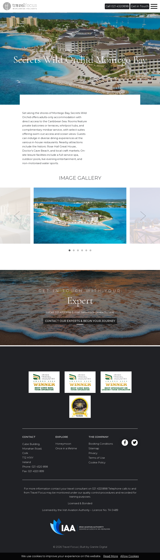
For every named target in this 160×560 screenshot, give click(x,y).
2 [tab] (74, 250)
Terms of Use (97, 457)
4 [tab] (82, 250)
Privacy (93, 453)
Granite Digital (98, 546)
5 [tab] (86, 250)
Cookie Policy (97, 462)
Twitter (134, 442)
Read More (110, 556)
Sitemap (94, 448)
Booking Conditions (101, 443)
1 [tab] (69, 250)
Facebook (125, 442)
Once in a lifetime (66, 448)
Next (143, 216)
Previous (17, 216)
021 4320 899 (36, 471)
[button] (117, 6)
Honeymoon (63, 443)
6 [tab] (90, 250)
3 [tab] (78, 250)
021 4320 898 (40, 466)
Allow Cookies (129, 556)
